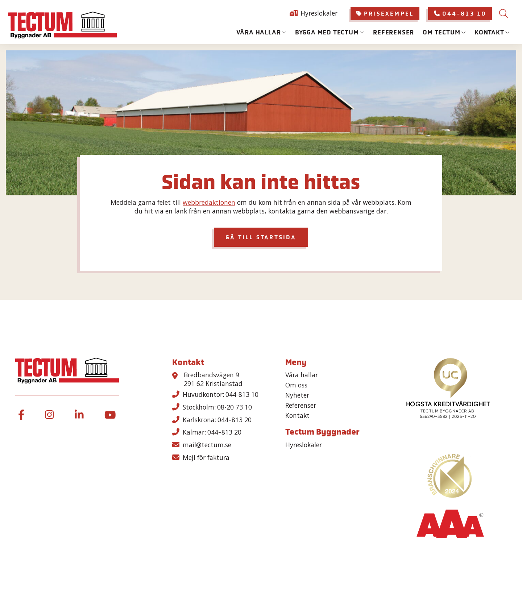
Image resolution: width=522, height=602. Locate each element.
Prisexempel (385, 13)
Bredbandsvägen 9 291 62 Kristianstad (213, 379)
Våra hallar (258, 32)
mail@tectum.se (207, 444)
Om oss (296, 385)
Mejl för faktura (206, 457)
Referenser (393, 32)
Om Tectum (441, 32)
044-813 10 (460, 13)
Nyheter (297, 395)
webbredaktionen (209, 202)
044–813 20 (235, 419)
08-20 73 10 (234, 407)
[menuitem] (385, 14)
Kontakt (489, 32)
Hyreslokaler (319, 13)
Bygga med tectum (327, 32)
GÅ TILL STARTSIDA (260, 237)
